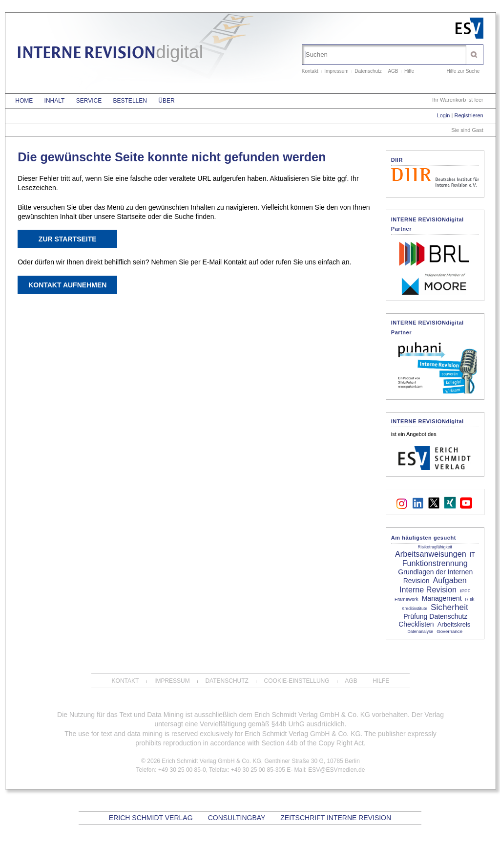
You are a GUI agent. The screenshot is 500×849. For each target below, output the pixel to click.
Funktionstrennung (435, 563)
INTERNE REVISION (110, 54)
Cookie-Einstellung (297, 680)
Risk (470, 599)
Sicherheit (449, 607)
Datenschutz (368, 71)
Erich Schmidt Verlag (151, 818)
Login (443, 115)
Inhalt (54, 100)
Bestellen (130, 100)
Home (24, 100)
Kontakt (310, 71)
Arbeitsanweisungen (430, 553)
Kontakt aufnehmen (67, 285)
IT (472, 554)
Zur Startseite (68, 239)
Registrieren (468, 115)
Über (166, 100)
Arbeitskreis (454, 624)
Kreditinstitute (414, 608)
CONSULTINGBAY (236, 818)
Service (89, 100)
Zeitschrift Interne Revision (335, 818)
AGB (393, 71)
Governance (449, 631)
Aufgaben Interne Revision (433, 585)
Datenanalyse (420, 631)
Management (442, 598)
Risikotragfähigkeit (435, 546)
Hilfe (409, 71)
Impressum (336, 71)
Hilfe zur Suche (462, 71)
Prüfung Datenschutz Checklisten (432, 620)
